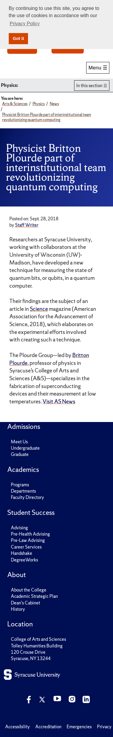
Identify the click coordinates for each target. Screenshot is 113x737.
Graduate (20, 454)
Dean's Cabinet (25, 603)
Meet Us (19, 442)
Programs (20, 485)
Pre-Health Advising (30, 534)
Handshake (21, 553)
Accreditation (48, 726)
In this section (89, 85)
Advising (19, 527)
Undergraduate (25, 448)
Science (39, 309)
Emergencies (79, 726)
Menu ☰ (97, 68)
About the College (28, 590)
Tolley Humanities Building (37, 646)
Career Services (26, 547)
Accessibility (17, 726)
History (18, 609)
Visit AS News (58, 401)
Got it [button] (18, 38)
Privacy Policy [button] (25, 23)
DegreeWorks (24, 560)
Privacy (104, 726)
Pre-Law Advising (28, 540)
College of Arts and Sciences (38, 639)
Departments (23, 491)
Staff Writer (26, 225)
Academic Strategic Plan (34, 596)
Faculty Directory (27, 497)
